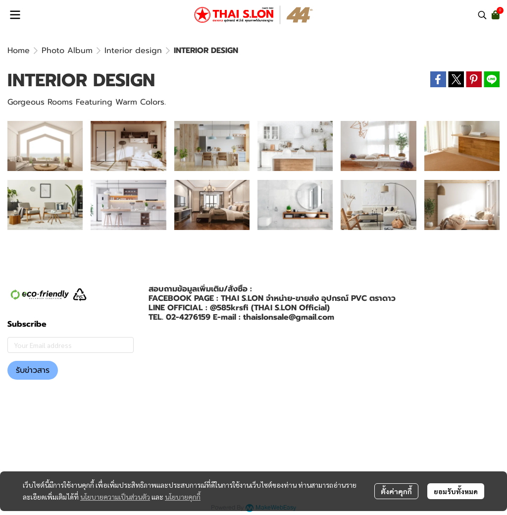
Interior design (133, 51)
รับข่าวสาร (33, 370)
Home (18, 51)
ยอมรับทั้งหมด (456, 491)
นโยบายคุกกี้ (183, 496)
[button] (482, 15)
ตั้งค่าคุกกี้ (396, 491)
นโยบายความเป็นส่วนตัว (115, 496)
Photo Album (67, 51)
